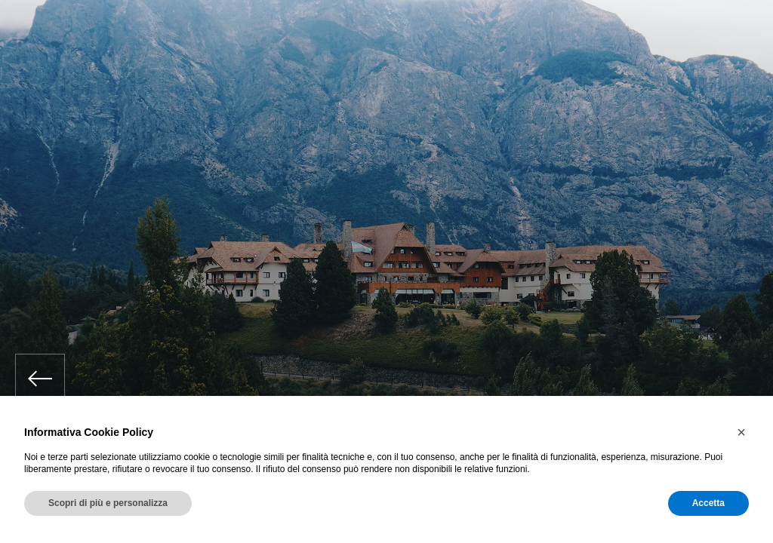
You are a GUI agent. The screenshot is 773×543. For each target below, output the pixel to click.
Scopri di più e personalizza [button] (108, 503)
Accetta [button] (708, 503)
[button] (741, 432)
